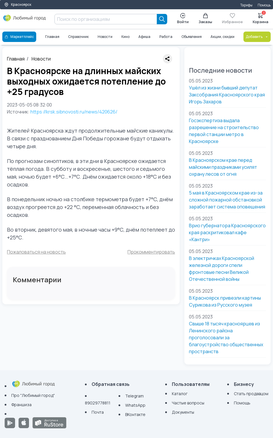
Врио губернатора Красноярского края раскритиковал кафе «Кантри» (227, 232)
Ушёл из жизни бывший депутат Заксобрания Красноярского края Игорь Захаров (227, 95)
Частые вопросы (188, 403)
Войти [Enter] (183, 18)
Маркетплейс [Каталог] (19, 36)
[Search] (162, 19)
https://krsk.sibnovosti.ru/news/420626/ (73, 112)
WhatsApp (135, 405)
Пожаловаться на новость (36, 252)
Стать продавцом (251, 393)
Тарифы (246, 5)
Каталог (180, 393)
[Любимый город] (24, 20)
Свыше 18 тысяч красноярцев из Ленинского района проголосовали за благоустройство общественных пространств (226, 337)
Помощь (264, 5)
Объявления (191, 36)
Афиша (144, 36)
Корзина (260, 18)
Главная (52, 36)
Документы (183, 412)
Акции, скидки (222, 36)
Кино (125, 36)
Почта (98, 412)
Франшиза (21, 404)
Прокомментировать (151, 252)
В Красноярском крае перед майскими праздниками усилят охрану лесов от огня (223, 167)
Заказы (205, 18)
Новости (105, 36)
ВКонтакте (135, 414)
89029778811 (97, 403)
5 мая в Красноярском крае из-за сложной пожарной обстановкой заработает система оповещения (227, 200)
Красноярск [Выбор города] (17, 4)
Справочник (78, 36)
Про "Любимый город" (33, 395)
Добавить (257, 36)
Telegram (134, 396)
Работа (165, 36)
